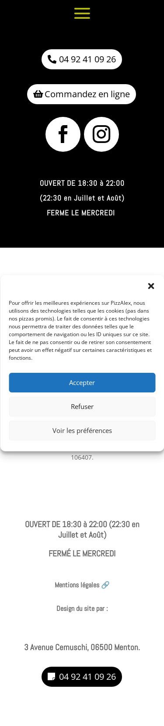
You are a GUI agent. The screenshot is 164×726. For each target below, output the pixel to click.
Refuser (82, 415)
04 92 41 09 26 (87, 59)
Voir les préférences (82, 439)
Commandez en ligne (87, 94)
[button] (151, 294)
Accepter (82, 391)
